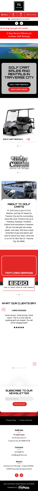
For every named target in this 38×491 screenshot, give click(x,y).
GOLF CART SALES (19, 89)
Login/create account (18, 19)
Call (13, 15)
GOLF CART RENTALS (19, 85)
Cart (21, 15)
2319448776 (19, 452)
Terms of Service (25, 420)
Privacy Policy (11, 420)
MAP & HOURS (31, 14)
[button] (18, 146)
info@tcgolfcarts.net (19, 455)
